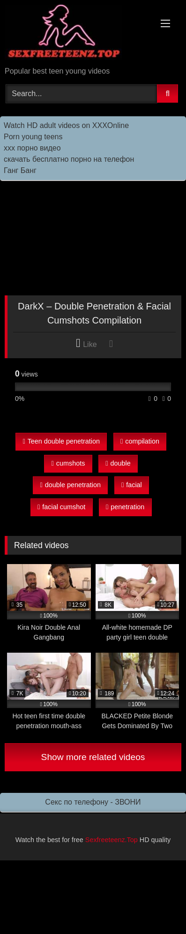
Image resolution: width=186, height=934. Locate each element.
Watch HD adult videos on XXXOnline (66, 125)
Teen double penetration (61, 441)
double (117, 463)
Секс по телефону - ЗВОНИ (93, 802)
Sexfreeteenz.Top (111, 840)
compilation (139, 441)
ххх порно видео (32, 148)
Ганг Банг (20, 170)
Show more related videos (93, 757)
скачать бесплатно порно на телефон (69, 159)
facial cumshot (61, 507)
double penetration (70, 485)
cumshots (68, 463)
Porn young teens (33, 137)
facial (131, 485)
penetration (125, 507)
